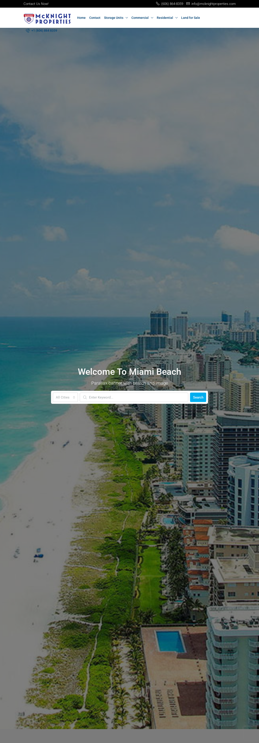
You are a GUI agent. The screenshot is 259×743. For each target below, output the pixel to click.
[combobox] (65, 397)
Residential (165, 18)
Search (198, 397)
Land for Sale (190, 18)
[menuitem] (41, 30)
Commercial (140, 18)
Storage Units (113, 18)
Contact (94, 18)
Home (81, 18)
